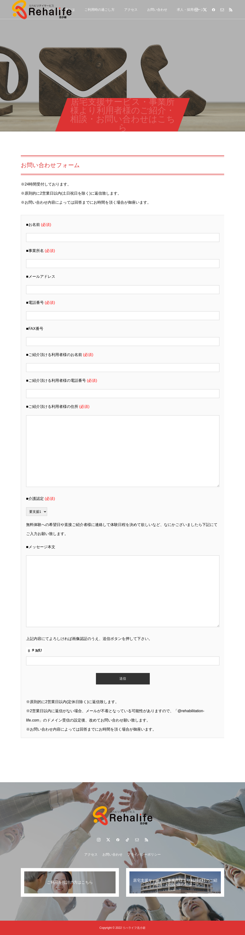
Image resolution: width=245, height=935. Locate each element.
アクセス (131, 9)
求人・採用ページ (190, 9)
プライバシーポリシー (144, 854)
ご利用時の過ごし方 (99, 9)
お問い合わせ (157, 9)
